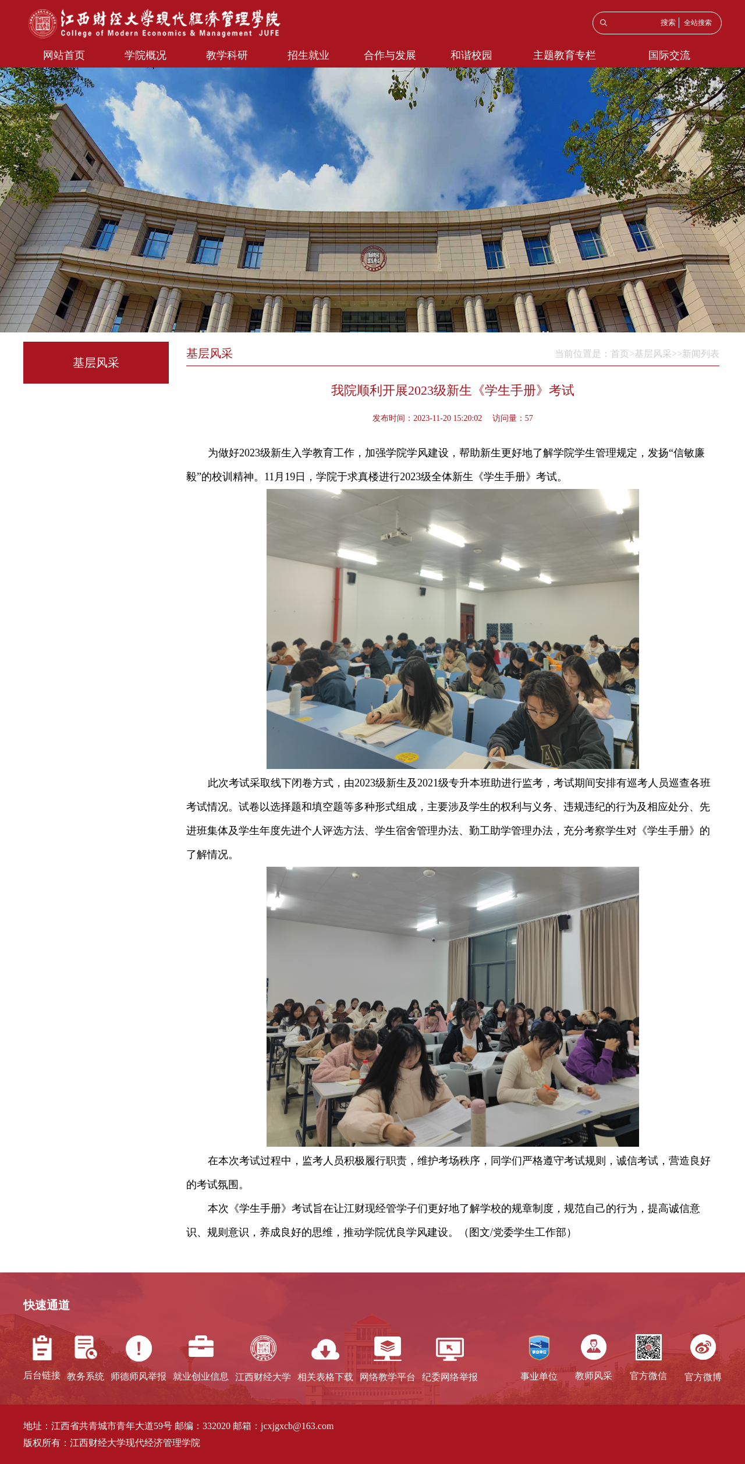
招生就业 (308, 55)
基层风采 (653, 354)
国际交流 (669, 55)
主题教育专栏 (564, 55)
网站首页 (64, 55)
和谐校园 (471, 55)
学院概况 (145, 55)
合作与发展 (390, 55)
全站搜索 (698, 23)
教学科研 (227, 55)
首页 (620, 354)
